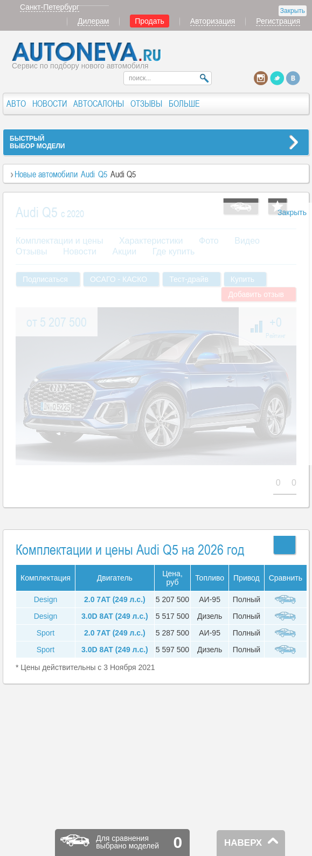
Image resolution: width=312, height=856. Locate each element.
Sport (45, 633)
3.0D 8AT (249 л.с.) (114, 616)
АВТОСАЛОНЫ (98, 103)
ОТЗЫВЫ (146, 103)
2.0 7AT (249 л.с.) (114, 599)
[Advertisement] (126, 334)
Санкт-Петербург (49, 7)
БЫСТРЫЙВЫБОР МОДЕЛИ (37, 142)
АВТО (16, 103)
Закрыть (292, 11)
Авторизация (212, 21)
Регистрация (278, 21)
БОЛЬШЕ (184, 103)
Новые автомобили (46, 174)
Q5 (102, 174)
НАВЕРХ (243, 843)
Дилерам (93, 21)
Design (46, 599)
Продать (149, 21)
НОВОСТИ (49, 103)
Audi (88, 174)
